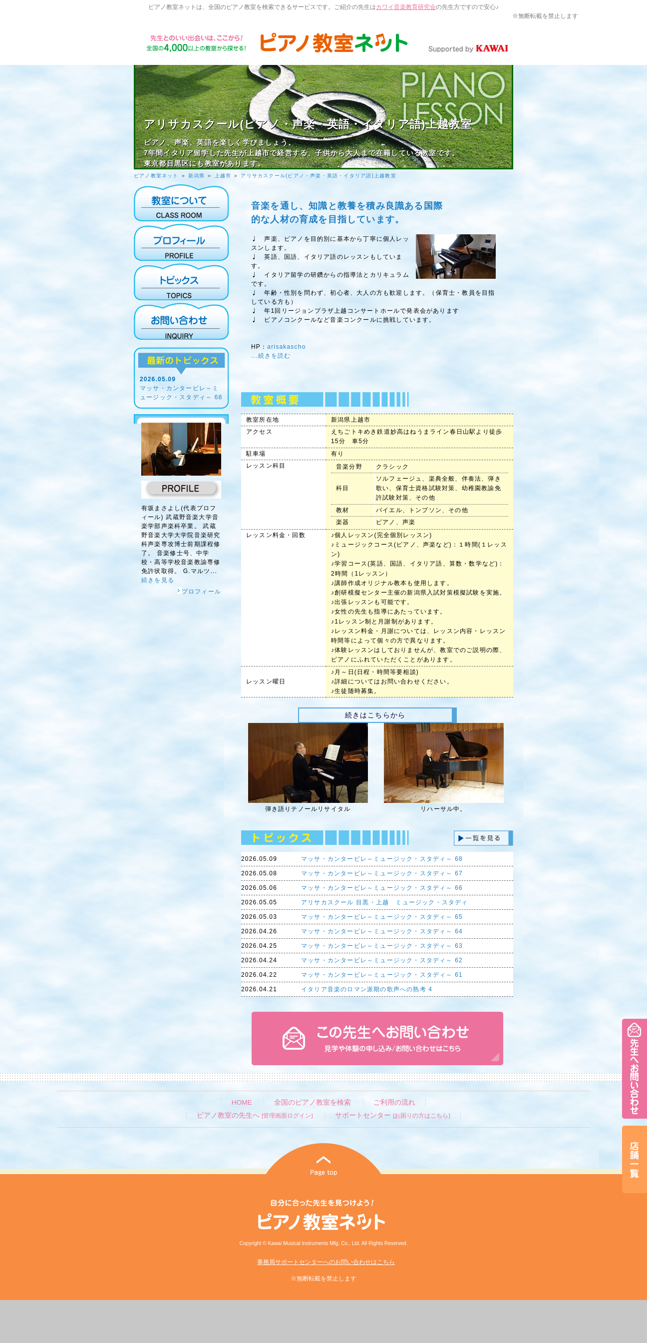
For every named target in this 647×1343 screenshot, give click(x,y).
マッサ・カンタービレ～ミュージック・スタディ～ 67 (382, 873)
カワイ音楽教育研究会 (406, 6)
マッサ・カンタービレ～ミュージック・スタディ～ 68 (382, 858)
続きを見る (157, 580)
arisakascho (286, 346)
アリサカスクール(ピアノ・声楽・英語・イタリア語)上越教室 (318, 175)
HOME (242, 1102)
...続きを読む (271, 355)
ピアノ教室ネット (156, 175)
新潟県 (196, 175)
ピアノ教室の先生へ (255, 1115)
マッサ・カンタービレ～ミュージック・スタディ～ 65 (382, 916)
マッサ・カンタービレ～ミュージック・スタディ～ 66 (382, 887)
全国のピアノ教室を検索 (312, 1102)
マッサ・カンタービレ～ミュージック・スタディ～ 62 (382, 960)
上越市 (223, 175)
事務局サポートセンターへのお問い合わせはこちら (326, 1262)
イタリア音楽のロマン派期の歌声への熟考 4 (366, 989)
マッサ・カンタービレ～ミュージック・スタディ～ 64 (382, 931)
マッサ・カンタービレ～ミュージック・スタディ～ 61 (382, 974)
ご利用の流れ (394, 1102)
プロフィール (199, 591)
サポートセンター (392, 1115)
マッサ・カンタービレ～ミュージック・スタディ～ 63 (382, 945)
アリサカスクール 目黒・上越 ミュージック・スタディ (384, 902)
